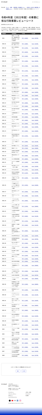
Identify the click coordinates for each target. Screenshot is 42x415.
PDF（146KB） (25, 127)
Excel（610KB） (35, 235)
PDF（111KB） (25, 173)
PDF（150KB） (25, 117)
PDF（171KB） (25, 148)
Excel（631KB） (35, 66)
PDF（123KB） (25, 61)
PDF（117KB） (25, 48)
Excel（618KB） (35, 120)
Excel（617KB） (35, 151)
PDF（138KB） (25, 43)
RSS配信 (27, 395)
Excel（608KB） (35, 284)
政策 (11, 7)
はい (18, 371)
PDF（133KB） (25, 265)
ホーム (7, 7)
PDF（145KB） (25, 120)
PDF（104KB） (25, 261)
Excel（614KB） (35, 61)
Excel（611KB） (35, 141)
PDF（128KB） (25, 95)
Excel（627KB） (35, 38)
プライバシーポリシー (12, 393)
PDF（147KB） (25, 79)
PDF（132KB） (25, 239)
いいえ (24, 371)
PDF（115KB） (25, 169)
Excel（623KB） (35, 334)
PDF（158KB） (25, 155)
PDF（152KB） (25, 84)
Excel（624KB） (35, 88)
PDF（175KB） (25, 66)
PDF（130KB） (25, 106)
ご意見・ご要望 (28, 392)
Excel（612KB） (35, 70)
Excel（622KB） (35, 329)
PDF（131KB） (25, 113)
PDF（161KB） (25, 339)
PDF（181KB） (25, 52)
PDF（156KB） (25, 334)
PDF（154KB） (25, 195)
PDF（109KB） (25, 230)
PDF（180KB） (25, 159)
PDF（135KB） (25, 243)
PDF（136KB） (25, 123)
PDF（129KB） (25, 131)
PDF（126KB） (25, 162)
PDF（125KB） (25, 56)
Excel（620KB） (35, 92)
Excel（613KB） (35, 43)
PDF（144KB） (25, 355)
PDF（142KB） (25, 38)
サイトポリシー (11, 392)
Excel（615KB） (35, 166)
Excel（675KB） (35, 343)
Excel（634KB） (35, 148)
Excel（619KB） (35, 79)
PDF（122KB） (25, 178)
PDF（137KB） (25, 136)
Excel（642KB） (35, 145)
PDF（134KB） (25, 166)
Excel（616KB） (35, 48)
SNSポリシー (10, 395)
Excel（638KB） (35, 75)
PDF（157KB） (25, 329)
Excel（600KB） (35, 278)
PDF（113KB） (25, 300)
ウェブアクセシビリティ (12, 397)
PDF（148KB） (25, 92)
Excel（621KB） (35, 52)
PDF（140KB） (25, 200)
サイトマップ (28, 393)
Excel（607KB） (35, 239)
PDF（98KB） (25, 305)
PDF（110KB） (25, 278)
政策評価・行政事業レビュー (19, 7)
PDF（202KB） (25, 145)
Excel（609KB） (35, 109)
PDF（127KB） (25, 206)
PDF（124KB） (25, 109)
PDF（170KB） (25, 75)
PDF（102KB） (25, 235)
